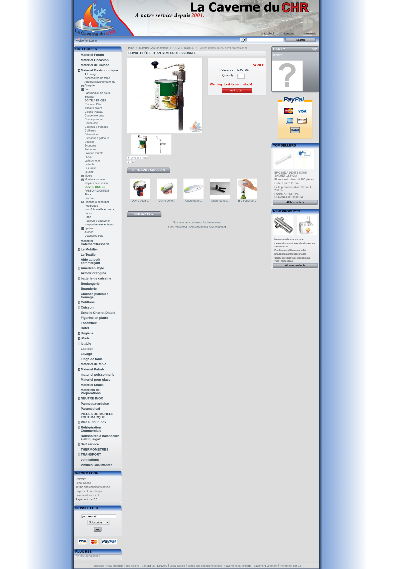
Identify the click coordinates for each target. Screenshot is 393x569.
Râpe (87, 216)
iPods (85, 338)
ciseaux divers (93, 107)
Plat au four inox (93, 422)
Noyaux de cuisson (96, 183)
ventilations (90, 460)
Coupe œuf (91, 122)
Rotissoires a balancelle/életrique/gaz (100, 437)
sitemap (289, 33)
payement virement (87, 495)
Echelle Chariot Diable (98, 313)
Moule (88, 175)
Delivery (81, 478)
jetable (86, 343)
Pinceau (89, 198)
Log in (93, 40)
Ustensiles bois (93, 235)
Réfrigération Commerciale (91, 429)
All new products (295, 265)
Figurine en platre (94, 318)
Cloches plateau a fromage (95, 295)
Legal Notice (83, 482)
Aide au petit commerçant (90, 261)
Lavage (86, 354)
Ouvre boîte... (166, 200)
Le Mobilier (89, 249)
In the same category (148, 169)
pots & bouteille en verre (99, 209)
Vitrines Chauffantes (96, 465)
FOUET (89, 156)
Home (130, 47)
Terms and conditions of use (93, 486)
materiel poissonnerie (97, 374)
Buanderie (89, 289)
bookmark (309, 33)
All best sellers (295, 202)
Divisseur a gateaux (96, 137)
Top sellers (284, 145)
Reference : (227, 70)
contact (269, 33)
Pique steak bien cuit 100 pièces (294, 179)
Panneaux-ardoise (95, 403)
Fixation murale (93, 153)
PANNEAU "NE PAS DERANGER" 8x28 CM (288, 195)
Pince (87, 194)
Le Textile (88, 254)
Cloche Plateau (93, 111)
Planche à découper (96, 201)
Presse (88, 213)
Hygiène (87, 333)
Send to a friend (139, 157)
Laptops (87, 349)
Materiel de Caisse (95, 65)
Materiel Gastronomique (99, 70)
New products (286, 211)
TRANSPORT (91, 454)
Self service (90, 444)
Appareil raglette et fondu (99, 81)
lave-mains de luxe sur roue (289, 239)
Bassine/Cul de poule (97, 92)
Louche (88, 171)
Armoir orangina (93, 273)
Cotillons (88, 302)
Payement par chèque (89, 491)
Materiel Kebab (92, 369)
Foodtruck (89, 323)
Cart (277, 49)
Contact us (148, 565)
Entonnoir (90, 149)
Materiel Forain (92, 55)
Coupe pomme (93, 119)
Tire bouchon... (247, 200)
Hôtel (85, 328)
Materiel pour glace (95, 379)
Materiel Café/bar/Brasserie (95, 242)
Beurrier (89, 96)
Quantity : (228, 75)
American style (92, 268)
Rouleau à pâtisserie (97, 220)
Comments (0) (144, 213)
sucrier (88, 231)
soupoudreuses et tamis (99, 224)
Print (133, 162)
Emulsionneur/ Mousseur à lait (290, 250)
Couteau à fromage (96, 126)
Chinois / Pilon (93, 104)
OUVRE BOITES (94, 186)
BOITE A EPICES (95, 100)
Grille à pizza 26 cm (286, 183)
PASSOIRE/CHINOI (96, 190)
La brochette (92, 160)
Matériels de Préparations (91, 391)
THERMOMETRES (95, 449)
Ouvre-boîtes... (220, 200)
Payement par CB (86, 499)
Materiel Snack (92, 385)
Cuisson (87, 307)
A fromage (90, 74)
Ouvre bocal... (140, 200)
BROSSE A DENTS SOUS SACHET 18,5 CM (290, 174)
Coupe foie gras (94, 115)
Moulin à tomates (95, 179)
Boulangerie (90, 284)
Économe (90, 145)
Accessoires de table (97, 77)
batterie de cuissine (96, 278)
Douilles (89, 141)
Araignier (89, 85)
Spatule (89, 228)
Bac (86, 89)
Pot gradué (91, 205)
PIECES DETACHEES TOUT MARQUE (97, 415)
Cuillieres (90, 130)
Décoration (91, 134)
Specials (98, 565)
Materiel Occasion (95, 60)
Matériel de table (93, 364)
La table (89, 164)
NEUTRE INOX (92, 398)
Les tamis (90, 168)
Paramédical (90, 408)
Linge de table (92, 359)
